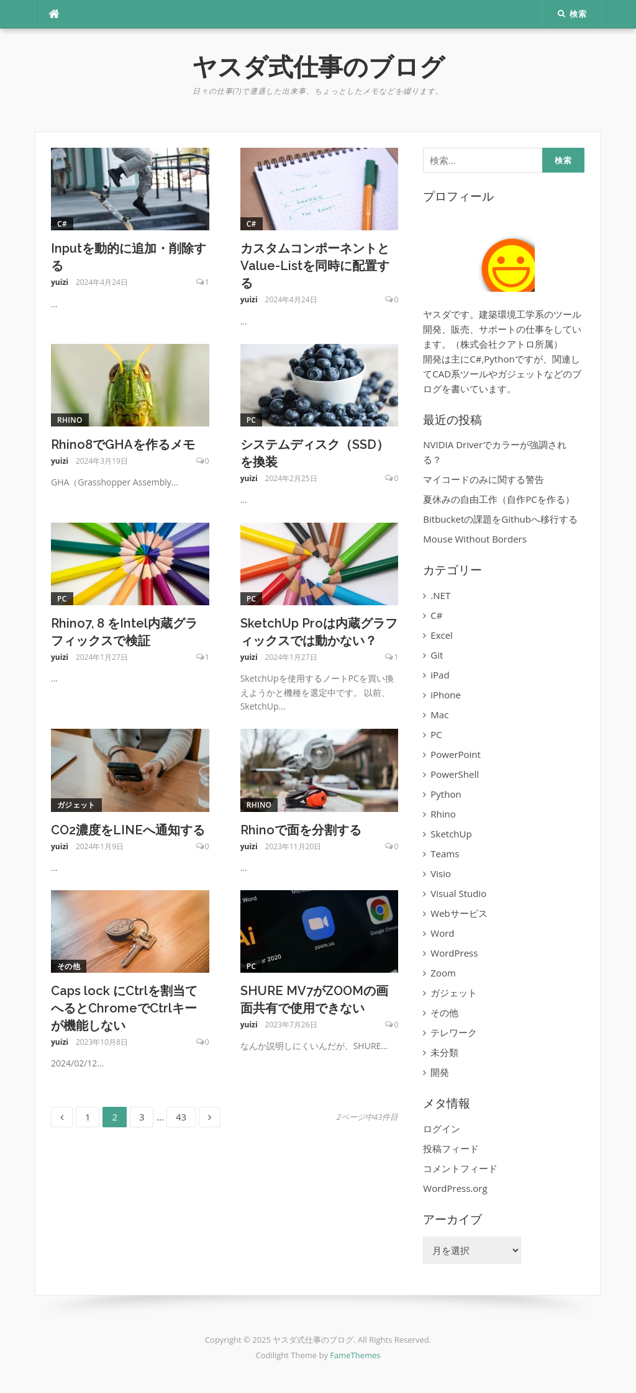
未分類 (444, 1052)
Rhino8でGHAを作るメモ (123, 444)
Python (445, 794)
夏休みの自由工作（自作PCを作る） (498, 499)
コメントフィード (460, 1168)
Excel (441, 635)
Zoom (443, 973)
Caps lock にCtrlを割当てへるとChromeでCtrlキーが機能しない (124, 1008)
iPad (439, 675)
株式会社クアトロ (497, 344)
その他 (68, 966)
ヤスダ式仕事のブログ (318, 66)
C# (62, 224)
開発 (439, 1072)
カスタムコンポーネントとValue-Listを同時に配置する (314, 266)
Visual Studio (458, 893)
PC (252, 420)
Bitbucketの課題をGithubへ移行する (500, 519)
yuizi (59, 282)
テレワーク (453, 1032)
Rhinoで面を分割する (300, 830)
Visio (440, 873)
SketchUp (450, 833)
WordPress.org (455, 1188)
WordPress (454, 953)
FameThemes (355, 1355)
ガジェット (76, 805)
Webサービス (458, 913)
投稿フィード (451, 1148)
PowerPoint (455, 754)
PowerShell (454, 774)
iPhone (445, 694)
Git (436, 655)
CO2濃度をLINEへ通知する (128, 830)
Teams (444, 853)
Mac (439, 714)
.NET (440, 595)
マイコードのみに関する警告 (483, 479)
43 (180, 1117)
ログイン (441, 1128)
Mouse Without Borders (475, 539)
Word (442, 933)
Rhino (70, 420)
